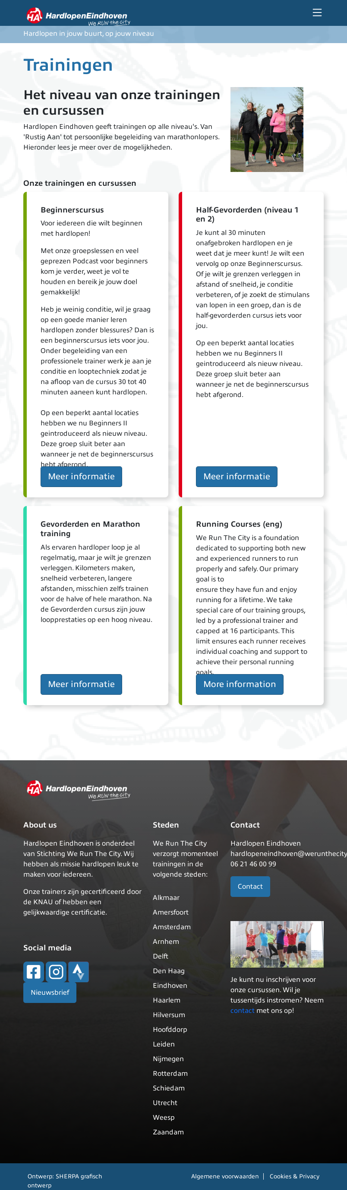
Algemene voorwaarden (225, 1176)
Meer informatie (81, 476)
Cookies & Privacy (294, 1176)
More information (239, 684)
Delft (160, 956)
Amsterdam (172, 927)
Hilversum (169, 1015)
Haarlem (166, 1000)
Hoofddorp (170, 1030)
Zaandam (168, 1132)
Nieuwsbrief (50, 992)
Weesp (164, 1117)
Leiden (164, 1044)
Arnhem (166, 942)
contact (242, 1011)
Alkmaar (166, 898)
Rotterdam (170, 1074)
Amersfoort (171, 912)
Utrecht (165, 1103)
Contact (250, 886)
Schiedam (169, 1088)
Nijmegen (168, 1059)
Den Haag (169, 971)
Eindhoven (170, 986)
